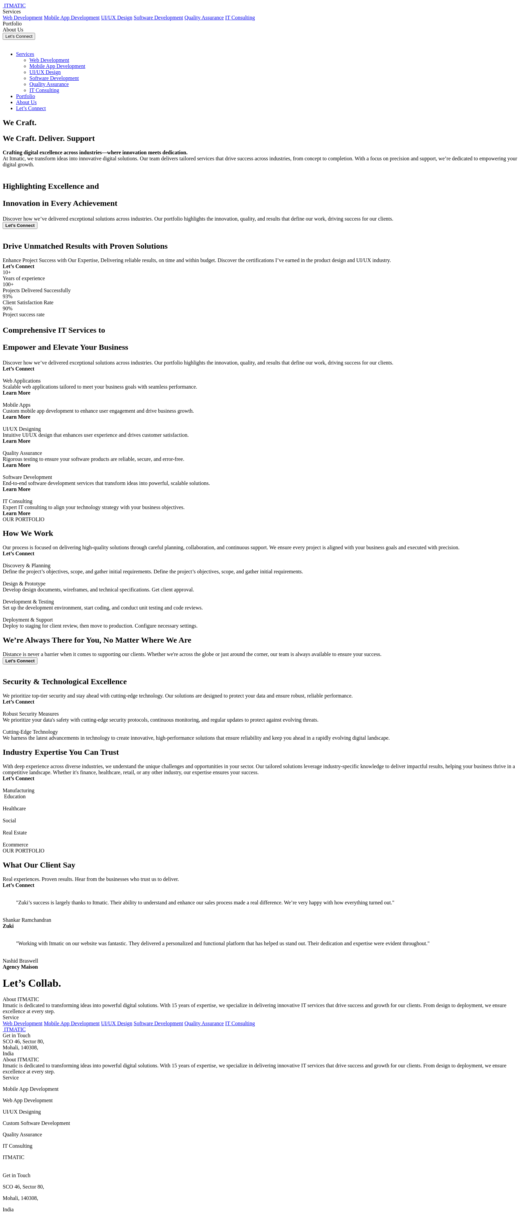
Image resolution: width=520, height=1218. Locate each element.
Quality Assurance (204, 17)
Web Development (22, 17)
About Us (13, 29)
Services (12, 11)
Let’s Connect (18, 36)
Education (15, 796)
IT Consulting (240, 17)
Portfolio (12, 23)
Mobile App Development (72, 17)
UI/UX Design (116, 17)
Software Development (158, 17)
